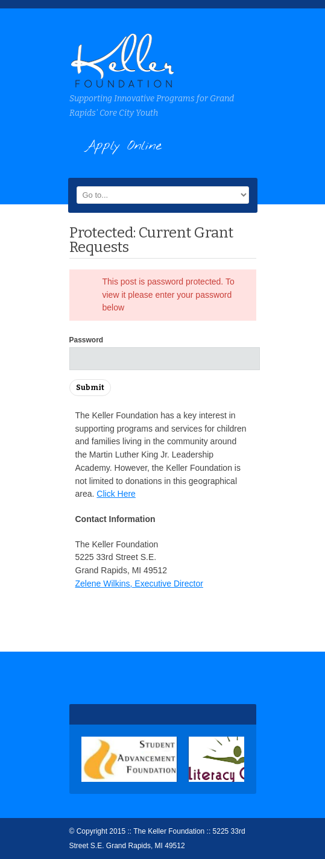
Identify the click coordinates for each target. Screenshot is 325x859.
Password (86, 340)
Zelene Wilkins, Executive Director (139, 583)
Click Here (116, 494)
